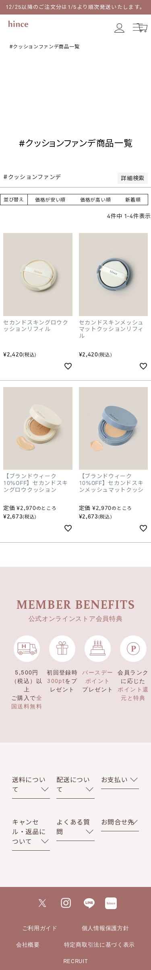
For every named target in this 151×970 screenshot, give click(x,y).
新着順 (133, 199)
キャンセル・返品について (29, 831)
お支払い (114, 779)
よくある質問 (73, 826)
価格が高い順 (95, 199)
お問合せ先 (118, 822)
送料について (29, 784)
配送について (73, 784)
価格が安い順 (50, 199)
